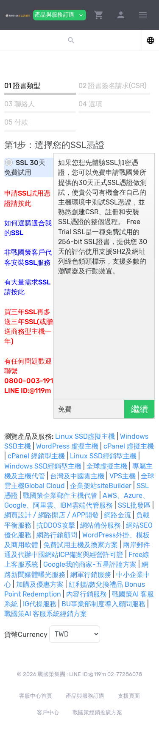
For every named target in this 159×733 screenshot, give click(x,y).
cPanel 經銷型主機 (36, 456)
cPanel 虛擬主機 (128, 446)
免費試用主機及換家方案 (80, 545)
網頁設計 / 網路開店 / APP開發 (51, 515)
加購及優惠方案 (40, 584)
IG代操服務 (39, 604)
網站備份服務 (100, 525)
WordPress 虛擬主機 (67, 446)
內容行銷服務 (86, 594)
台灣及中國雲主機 (77, 476)
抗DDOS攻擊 (55, 525)
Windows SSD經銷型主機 (42, 466)
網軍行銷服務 (90, 575)
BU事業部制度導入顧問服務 (103, 604)
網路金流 (117, 515)
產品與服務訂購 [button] (59, 15)
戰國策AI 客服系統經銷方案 (45, 614)
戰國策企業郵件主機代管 (60, 496)
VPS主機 (122, 476)
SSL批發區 (134, 505)
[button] (99, 15)
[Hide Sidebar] (143, 14)
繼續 (139, 409)
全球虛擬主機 (106, 466)
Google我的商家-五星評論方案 (90, 564)
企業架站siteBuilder (100, 486)
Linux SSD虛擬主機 (85, 436)
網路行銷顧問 (56, 535)
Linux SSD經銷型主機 (103, 456)
